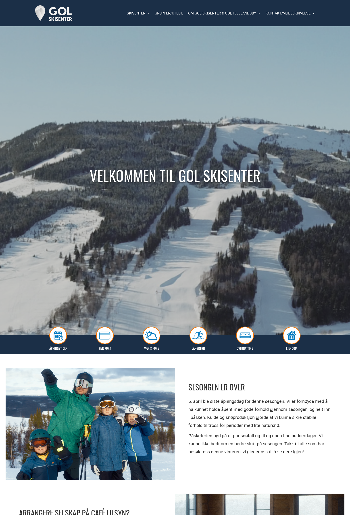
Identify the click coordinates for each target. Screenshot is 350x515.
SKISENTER (136, 13)
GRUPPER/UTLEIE (169, 13)
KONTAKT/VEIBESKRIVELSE (288, 13)
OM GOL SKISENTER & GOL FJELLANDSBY (222, 13)
